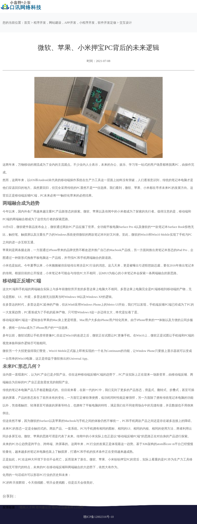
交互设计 (126, 22)
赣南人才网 (27, 507)
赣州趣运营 (43, 507)
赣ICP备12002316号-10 (98, 517)
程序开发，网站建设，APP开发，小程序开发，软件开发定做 (75, 22)
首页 (27, 22)
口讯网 (78, 507)
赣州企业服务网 (62, 507)
